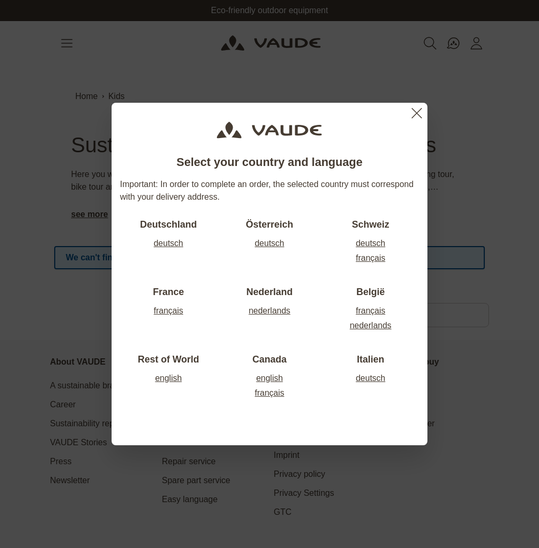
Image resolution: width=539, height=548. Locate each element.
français (370, 257)
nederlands (269, 310)
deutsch (168, 243)
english (168, 378)
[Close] (417, 113)
